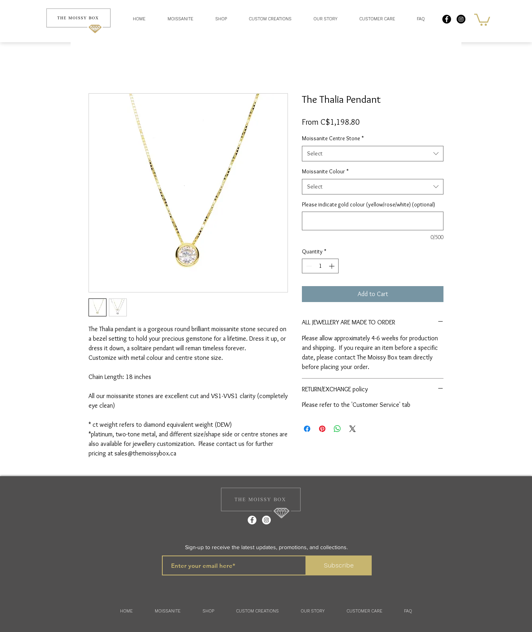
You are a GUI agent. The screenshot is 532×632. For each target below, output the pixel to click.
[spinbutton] (320, 266)
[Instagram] (266, 520)
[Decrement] (308, 266)
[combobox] (372, 153)
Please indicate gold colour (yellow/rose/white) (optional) (368, 204)
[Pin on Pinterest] (322, 429)
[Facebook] (252, 520)
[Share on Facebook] (307, 429)
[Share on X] (352, 429)
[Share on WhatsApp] (337, 429)
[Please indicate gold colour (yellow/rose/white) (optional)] (372, 221)
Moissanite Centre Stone (333, 138)
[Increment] (332, 266)
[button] (221, 19)
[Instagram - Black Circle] (461, 19)
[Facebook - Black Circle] (446, 19)
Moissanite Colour (325, 171)
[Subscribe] (339, 565)
